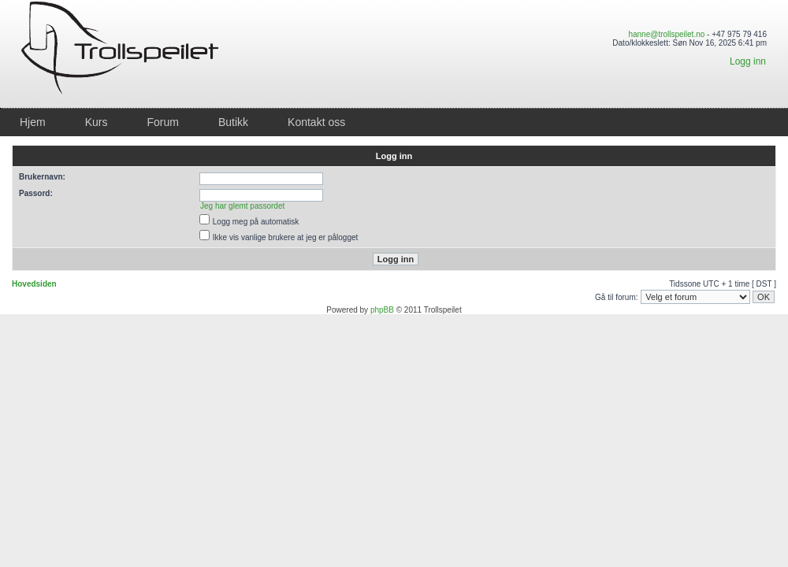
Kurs (96, 122)
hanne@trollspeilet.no (666, 34)
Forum (162, 122)
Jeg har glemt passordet (242, 206)
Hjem (33, 122)
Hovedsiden (34, 284)
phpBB (382, 310)
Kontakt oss (316, 122)
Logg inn (748, 61)
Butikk (233, 122)
